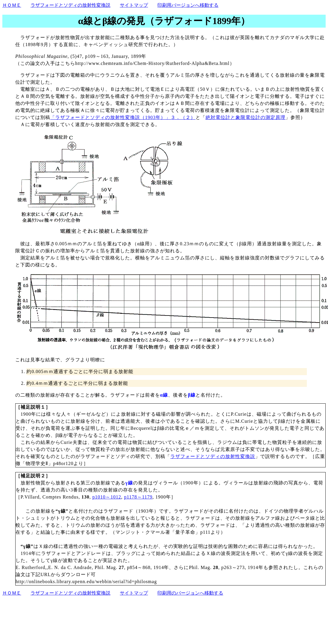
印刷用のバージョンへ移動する (190, 592)
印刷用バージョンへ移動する (187, 5)
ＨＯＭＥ (11, 5)
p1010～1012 (106, 496)
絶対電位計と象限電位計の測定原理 (245, 117)
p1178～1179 (138, 496)
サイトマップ (134, 5)
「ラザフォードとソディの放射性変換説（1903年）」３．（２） (123, 117)
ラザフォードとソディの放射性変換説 (70, 5)
